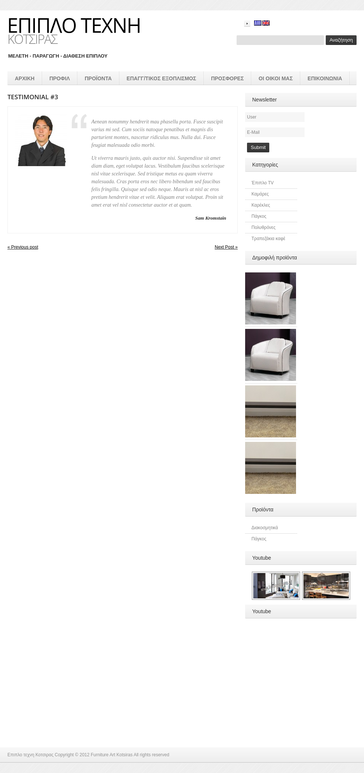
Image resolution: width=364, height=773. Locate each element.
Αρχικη (25, 78)
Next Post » (226, 247)
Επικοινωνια (325, 78)
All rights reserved (151, 754)
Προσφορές (227, 78)
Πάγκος (258, 216)
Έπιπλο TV (262, 182)
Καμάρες (260, 194)
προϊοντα (98, 78)
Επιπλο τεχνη (74, 25)
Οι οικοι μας (276, 78)
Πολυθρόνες (263, 227)
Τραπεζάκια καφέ (268, 238)
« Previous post (22, 247)
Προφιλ (59, 78)
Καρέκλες (260, 205)
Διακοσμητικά (264, 527)
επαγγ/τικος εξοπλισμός (161, 78)
